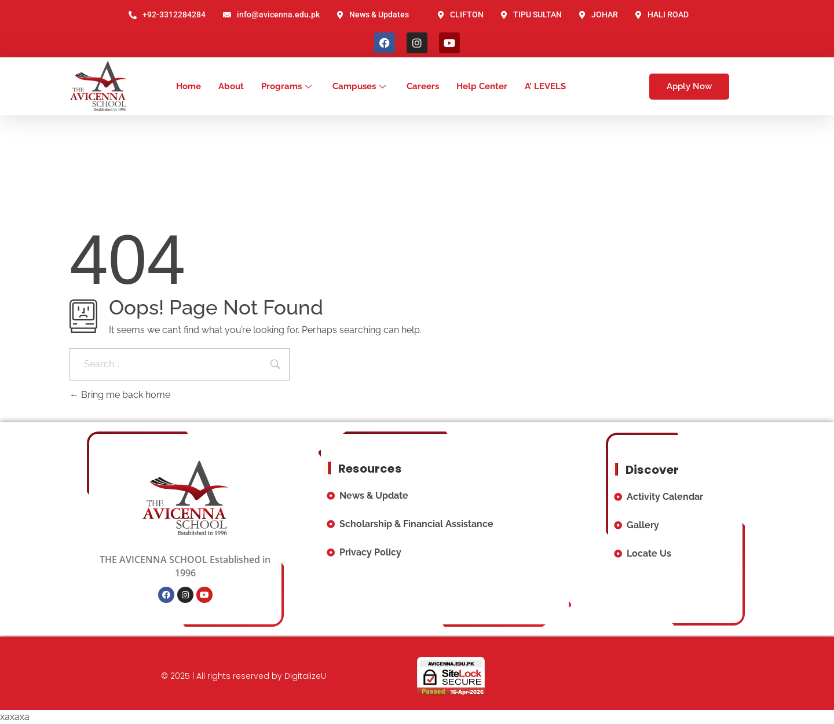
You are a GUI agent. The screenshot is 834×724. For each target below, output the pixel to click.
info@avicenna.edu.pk (271, 14)
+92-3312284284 (167, 14)
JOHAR (598, 14)
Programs (286, 86)
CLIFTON (461, 14)
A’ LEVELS (545, 86)
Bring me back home (120, 394)
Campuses (359, 86)
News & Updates (373, 14)
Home (188, 86)
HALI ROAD (662, 14)
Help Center (481, 86)
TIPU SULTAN (531, 14)
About (231, 86)
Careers (423, 86)
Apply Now (689, 86)
